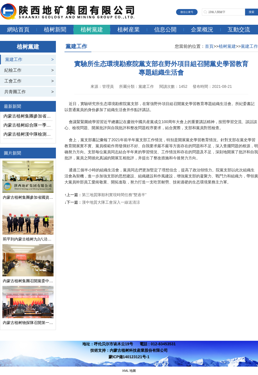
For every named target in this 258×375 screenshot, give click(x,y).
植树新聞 (55, 29)
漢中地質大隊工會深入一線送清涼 (111, 202)
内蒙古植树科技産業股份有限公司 (139, 350)
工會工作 (13, 81)
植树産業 (128, 29)
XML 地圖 (129, 370)
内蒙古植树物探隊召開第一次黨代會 (28, 323)
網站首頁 (18, 29)
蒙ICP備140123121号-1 (129, 357)
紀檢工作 (13, 70)
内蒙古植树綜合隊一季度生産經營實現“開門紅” (27, 125)
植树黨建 (92, 29)
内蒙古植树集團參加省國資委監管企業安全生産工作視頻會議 (27, 116)
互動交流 (239, 29)
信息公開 (165, 29)
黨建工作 (13, 59)
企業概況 (202, 29)
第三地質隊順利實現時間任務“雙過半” (114, 195)
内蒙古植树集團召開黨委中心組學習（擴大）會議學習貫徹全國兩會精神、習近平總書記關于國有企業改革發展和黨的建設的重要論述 (28, 281)
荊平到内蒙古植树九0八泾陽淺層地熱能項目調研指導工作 (28, 239)
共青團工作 (15, 91)
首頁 (209, 46)
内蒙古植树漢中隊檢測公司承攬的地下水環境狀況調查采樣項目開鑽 (27, 134)
